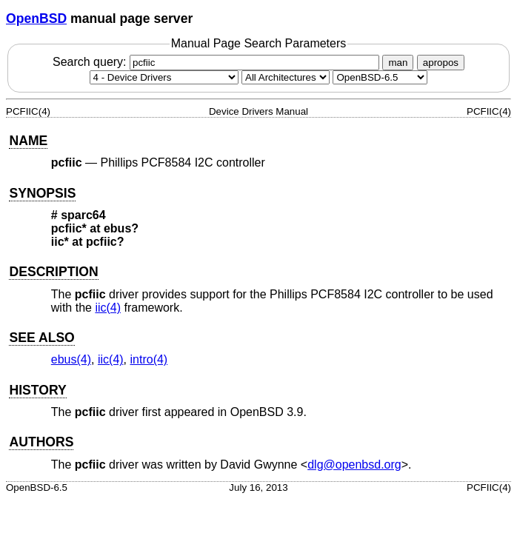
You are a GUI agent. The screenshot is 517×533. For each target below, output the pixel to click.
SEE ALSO (41, 337)
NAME (28, 140)
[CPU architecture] (285, 77)
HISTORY (37, 390)
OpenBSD (36, 18)
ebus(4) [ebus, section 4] (71, 359)
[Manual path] (380, 77)
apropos (440, 62)
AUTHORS (41, 442)
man (397, 62)
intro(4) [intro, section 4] (149, 359)
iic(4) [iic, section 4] (108, 307)
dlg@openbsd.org (354, 464)
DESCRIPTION (53, 271)
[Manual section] (164, 77)
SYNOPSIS (42, 193)
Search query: (218, 62)
